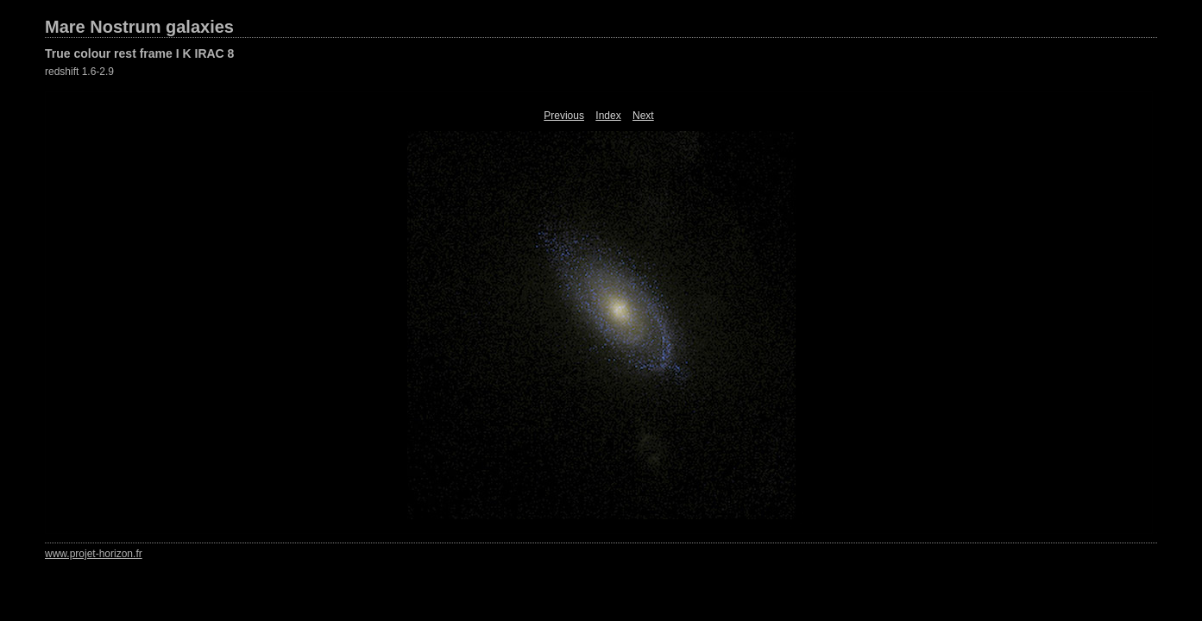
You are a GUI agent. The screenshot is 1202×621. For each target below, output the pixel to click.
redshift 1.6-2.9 (79, 72)
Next (643, 116)
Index (607, 116)
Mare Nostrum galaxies (139, 26)
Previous (564, 116)
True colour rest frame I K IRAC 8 (139, 53)
